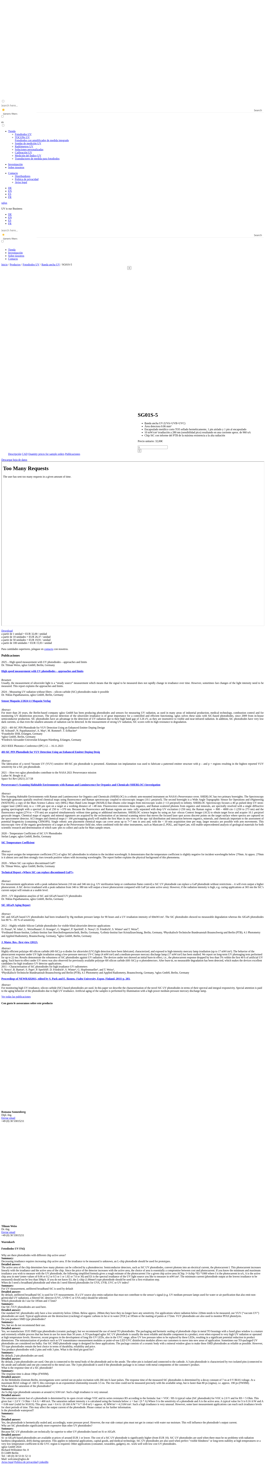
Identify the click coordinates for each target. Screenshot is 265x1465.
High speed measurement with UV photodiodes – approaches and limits (42, 671)
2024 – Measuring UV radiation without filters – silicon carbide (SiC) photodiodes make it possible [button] (55, 691)
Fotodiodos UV (23, 134)
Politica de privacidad (27, 179)
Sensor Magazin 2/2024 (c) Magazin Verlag (26, 700)
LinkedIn (44, 1462)
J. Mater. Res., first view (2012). (19, 942)
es (2, 122)
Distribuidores (22, 176)
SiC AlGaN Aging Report (15, 905)
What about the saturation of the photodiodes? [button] (26, 1386)
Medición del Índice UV (28, 155)
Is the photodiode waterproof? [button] (17, 1410)
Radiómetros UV (24, 146)
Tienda (12, 131)
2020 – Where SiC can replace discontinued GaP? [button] (28, 863)
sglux (4, 202)
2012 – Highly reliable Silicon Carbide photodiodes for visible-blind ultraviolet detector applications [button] (55, 925)
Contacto (13, 173)
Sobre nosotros (16, 167)
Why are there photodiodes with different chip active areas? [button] (33, 1255)
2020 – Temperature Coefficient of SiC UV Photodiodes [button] (31, 833)
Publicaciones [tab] (72, 454)
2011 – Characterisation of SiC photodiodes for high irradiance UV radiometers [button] (44, 966)
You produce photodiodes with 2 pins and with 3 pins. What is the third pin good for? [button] (47, 1349)
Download (7, 630)
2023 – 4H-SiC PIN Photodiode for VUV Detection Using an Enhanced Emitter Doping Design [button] (53, 727)
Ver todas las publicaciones (16, 996)
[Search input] (132, 105)
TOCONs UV (42, 139)
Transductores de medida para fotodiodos (37, 158)
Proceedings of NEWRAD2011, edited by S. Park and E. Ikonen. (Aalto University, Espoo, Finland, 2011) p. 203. (65, 978)
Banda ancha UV (51, 264)
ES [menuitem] (9, 220)
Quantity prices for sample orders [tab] (46, 454)
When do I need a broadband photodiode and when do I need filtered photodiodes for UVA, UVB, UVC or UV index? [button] (65, 1282)
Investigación (15, 164)
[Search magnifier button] (261, 110)
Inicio (4, 264)
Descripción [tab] (14, 454)
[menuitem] (10, 188)
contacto (48, 649)
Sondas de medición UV (28, 143)
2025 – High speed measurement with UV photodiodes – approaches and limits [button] (44, 662)
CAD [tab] (25, 454)
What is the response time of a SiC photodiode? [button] (27, 1367)
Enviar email (8, 1118)
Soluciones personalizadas (29, 149)
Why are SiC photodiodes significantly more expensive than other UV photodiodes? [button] (46, 1425)
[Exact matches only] (2, 116)
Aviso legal (21, 182)
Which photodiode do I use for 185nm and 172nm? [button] (29, 1300)
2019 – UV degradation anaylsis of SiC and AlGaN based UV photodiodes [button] (41, 895)
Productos (15, 264)
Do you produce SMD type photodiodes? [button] (23, 1319)
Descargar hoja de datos (14, 459)
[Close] (129, 268)
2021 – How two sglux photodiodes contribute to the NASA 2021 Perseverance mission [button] (48, 772)
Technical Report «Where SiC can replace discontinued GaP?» (37, 872)
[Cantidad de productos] (153, 447)
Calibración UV (23, 152)
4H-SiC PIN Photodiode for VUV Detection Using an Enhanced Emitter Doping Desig (50, 751)
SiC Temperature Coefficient (17, 842)
